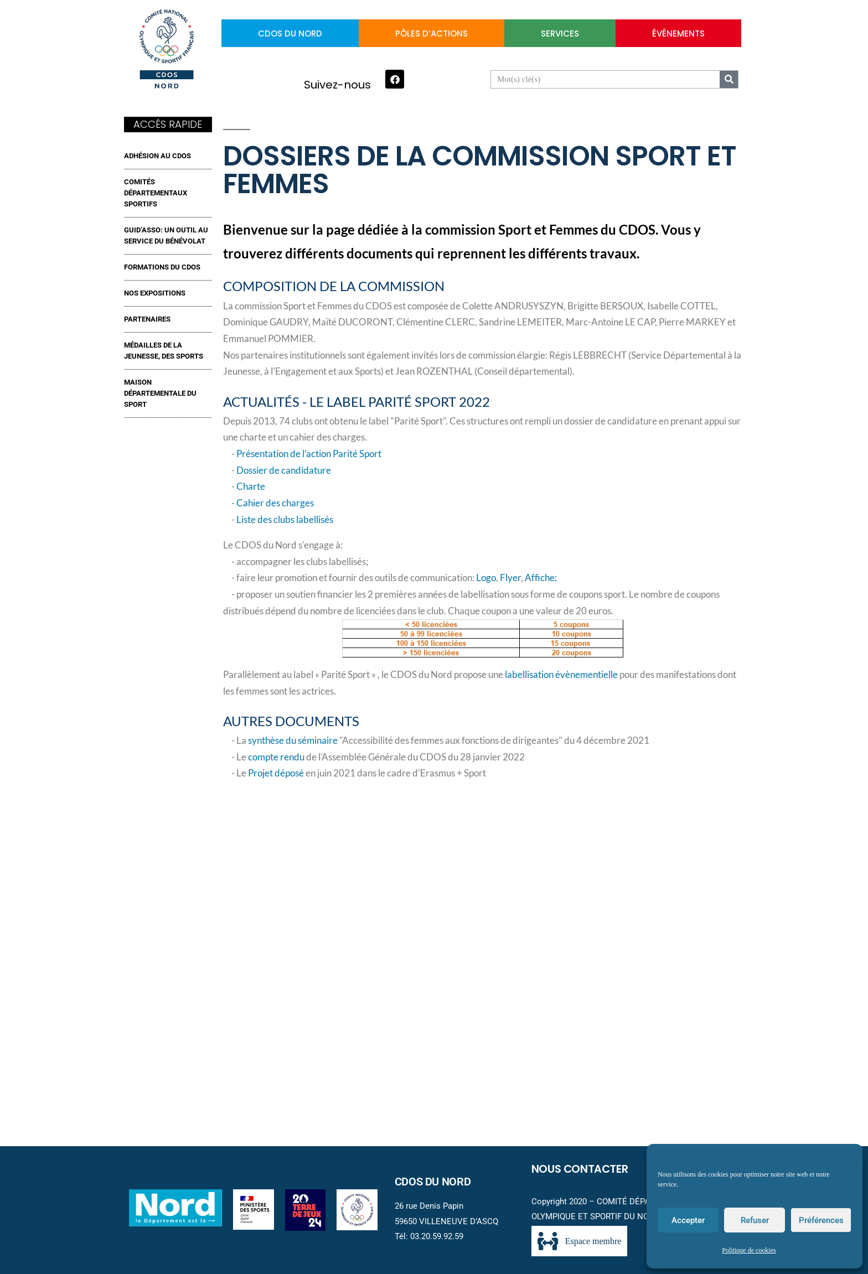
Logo (486, 577)
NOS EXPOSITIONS (154, 293)
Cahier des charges (275, 503)
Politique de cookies (749, 1250)
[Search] (729, 79)
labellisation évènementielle (561, 674)
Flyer (510, 577)
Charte (250, 486)
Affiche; (541, 577)
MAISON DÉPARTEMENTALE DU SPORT (160, 393)
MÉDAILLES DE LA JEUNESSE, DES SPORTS (163, 350)
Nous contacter (579, 1169)
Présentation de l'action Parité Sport (308, 453)
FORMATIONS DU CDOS (162, 267)
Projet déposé (276, 773)
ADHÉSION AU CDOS (157, 156)
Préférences (821, 1220)
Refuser (755, 1220)
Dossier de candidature (283, 470)
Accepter (688, 1220)
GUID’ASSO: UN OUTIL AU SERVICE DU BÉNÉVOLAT (166, 235)
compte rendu (277, 757)
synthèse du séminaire (293, 740)
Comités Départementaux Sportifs (155, 193)
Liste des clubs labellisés (284, 519)
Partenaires (147, 319)
